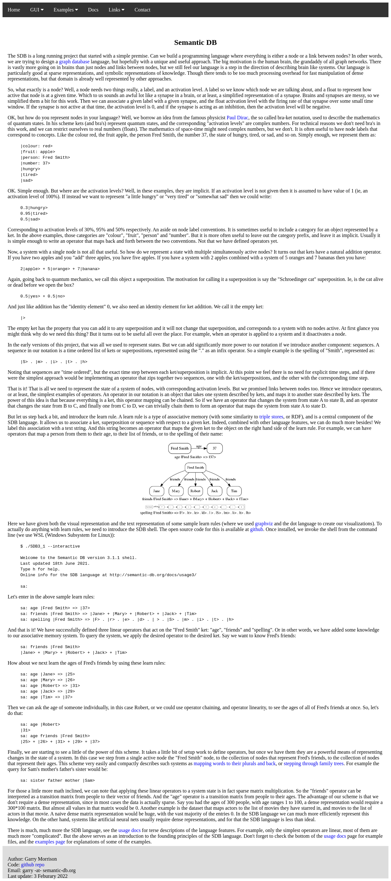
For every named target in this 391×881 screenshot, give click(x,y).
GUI (36, 9)
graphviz (264, 523)
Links (116, 9)
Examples (66, 9)
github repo (32, 864)
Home (14, 9)
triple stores (271, 416)
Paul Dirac (237, 117)
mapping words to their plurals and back (235, 763)
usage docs (129, 830)
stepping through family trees (314, 763)
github (256, 529)
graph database (74, 61)
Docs (93, 9)
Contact (142, 9)
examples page (50, 841)
